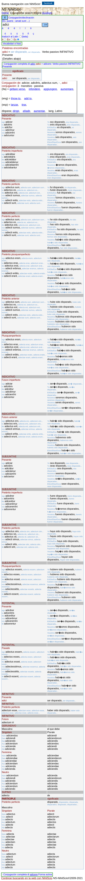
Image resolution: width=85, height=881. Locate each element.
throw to (16, 98)
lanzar (14, 104)
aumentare (67, 89)
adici (32, 64)
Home (5, 12)
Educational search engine (26, 12)
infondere (34, 89)
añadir (26, 110)
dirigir (16, 110)
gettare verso (17, 89)
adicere (34, 874)
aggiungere (50, 89)
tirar (24, 104)
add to (28, 98)
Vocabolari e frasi (12, 43)
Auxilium (47, 12)
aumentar (39, 110)
